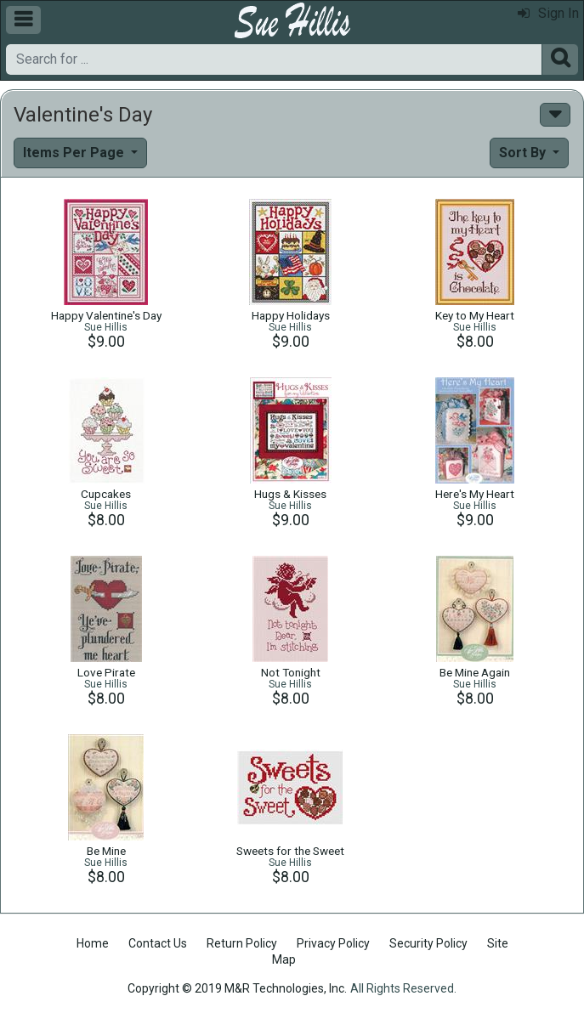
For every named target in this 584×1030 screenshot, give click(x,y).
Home (93, 943)
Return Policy (242, 943)
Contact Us (157, 943)
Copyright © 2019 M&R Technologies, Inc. (237, 988)
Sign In (548, 13)
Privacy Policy (333, 943)
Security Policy (428, 943)
